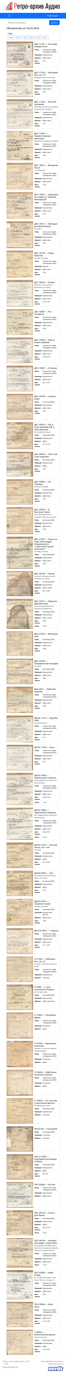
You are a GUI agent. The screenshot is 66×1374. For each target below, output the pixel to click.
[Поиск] (27, 22)
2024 (25, 37)
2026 (11, 37)
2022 (38, 37)
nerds (61, 1364)
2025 (18, 37)
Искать (54, 22)
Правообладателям (10, 1367)
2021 (45, 37)
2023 (32, 37)
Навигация (52, 15)
